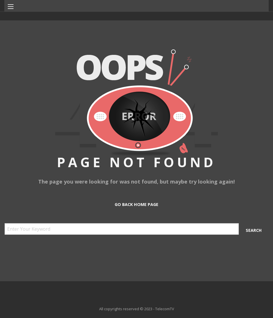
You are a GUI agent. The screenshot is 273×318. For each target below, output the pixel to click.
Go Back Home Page (136, 204)
